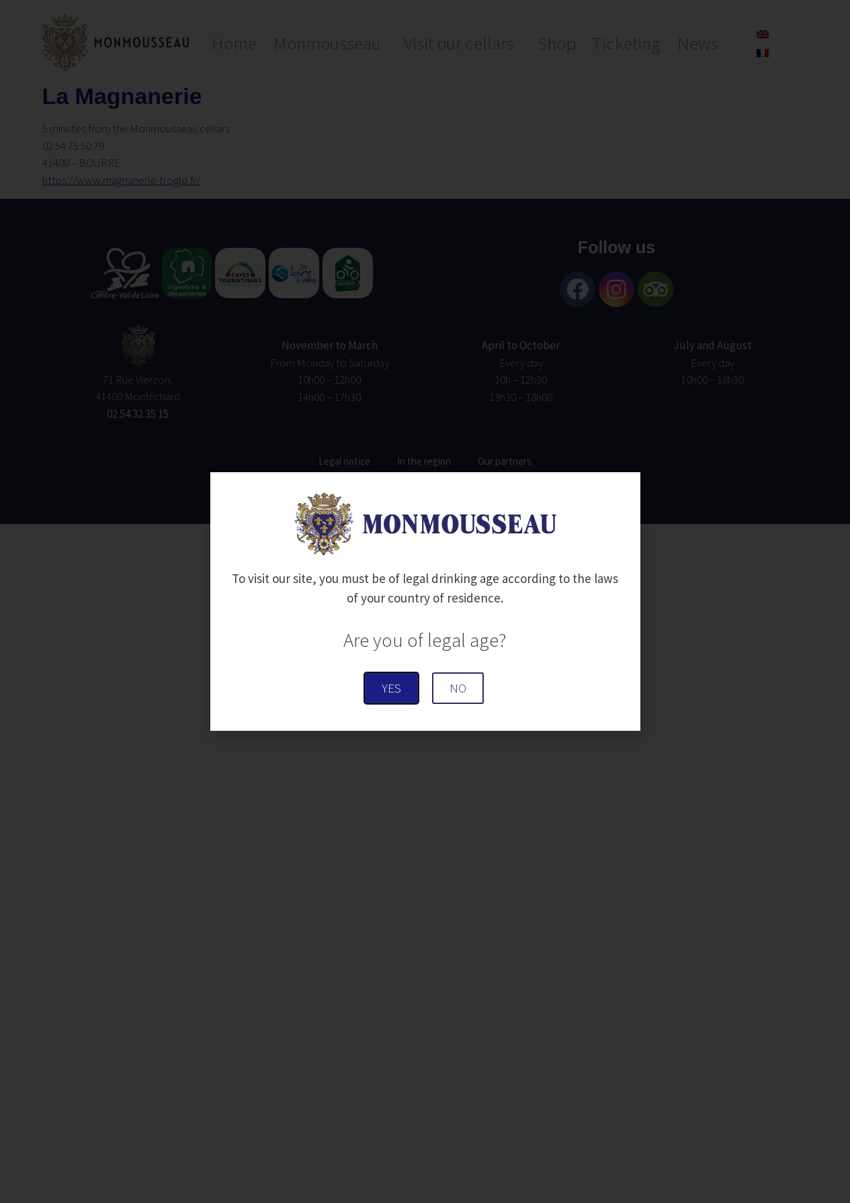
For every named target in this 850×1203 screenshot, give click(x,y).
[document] (425, 601)
